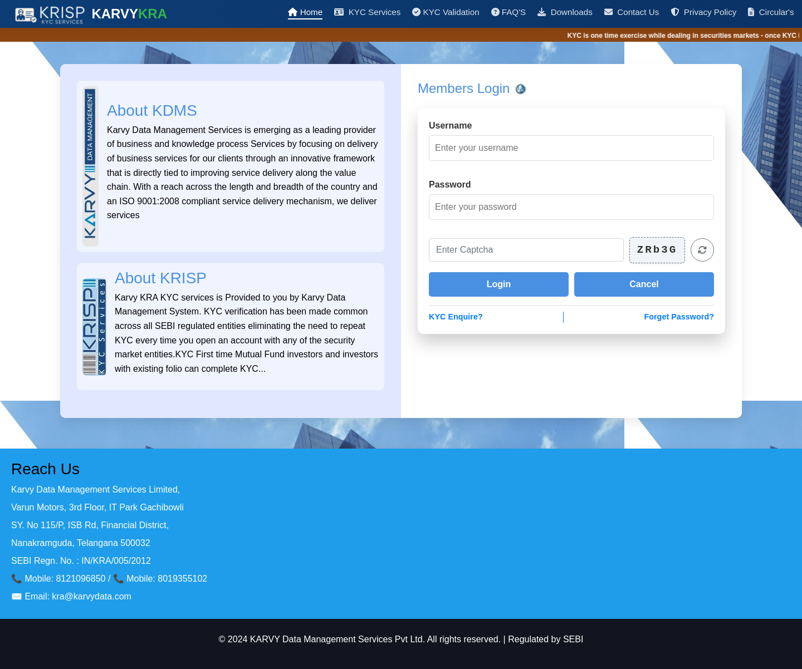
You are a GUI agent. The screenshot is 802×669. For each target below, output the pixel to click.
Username (450, 125)
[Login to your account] (499, 284)
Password (450, 184)
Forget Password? (679, 316)
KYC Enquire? (456, 316)
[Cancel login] (644, 284)
